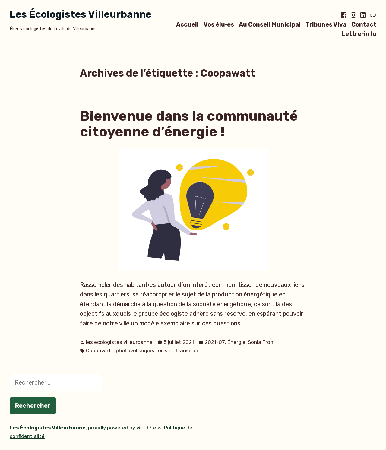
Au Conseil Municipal (270, 24)
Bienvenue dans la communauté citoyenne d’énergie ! (189, 124)
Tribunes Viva (325, 24)
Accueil (187, 24)
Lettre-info (359, 34)
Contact (363, 24)
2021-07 (215, 342)
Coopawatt (99, 350)
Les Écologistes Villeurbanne (80, 14)
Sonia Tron (260, 342)
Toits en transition (177, 350)
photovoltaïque (134, 350)
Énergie (236, 342)
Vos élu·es (219, 24)
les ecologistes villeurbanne (119, 342)
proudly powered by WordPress (125, 428)
